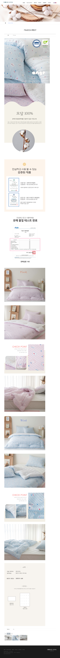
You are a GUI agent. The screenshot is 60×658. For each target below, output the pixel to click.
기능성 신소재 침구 (29, 2)
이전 (5, 633)
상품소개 (35, 2)
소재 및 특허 (19, 649)
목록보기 (8, 633)
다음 (11, 633)
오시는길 (49, 2)
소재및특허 (44, 2)
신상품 (24, 2)
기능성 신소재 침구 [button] (10, 23)
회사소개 (39, 2)
